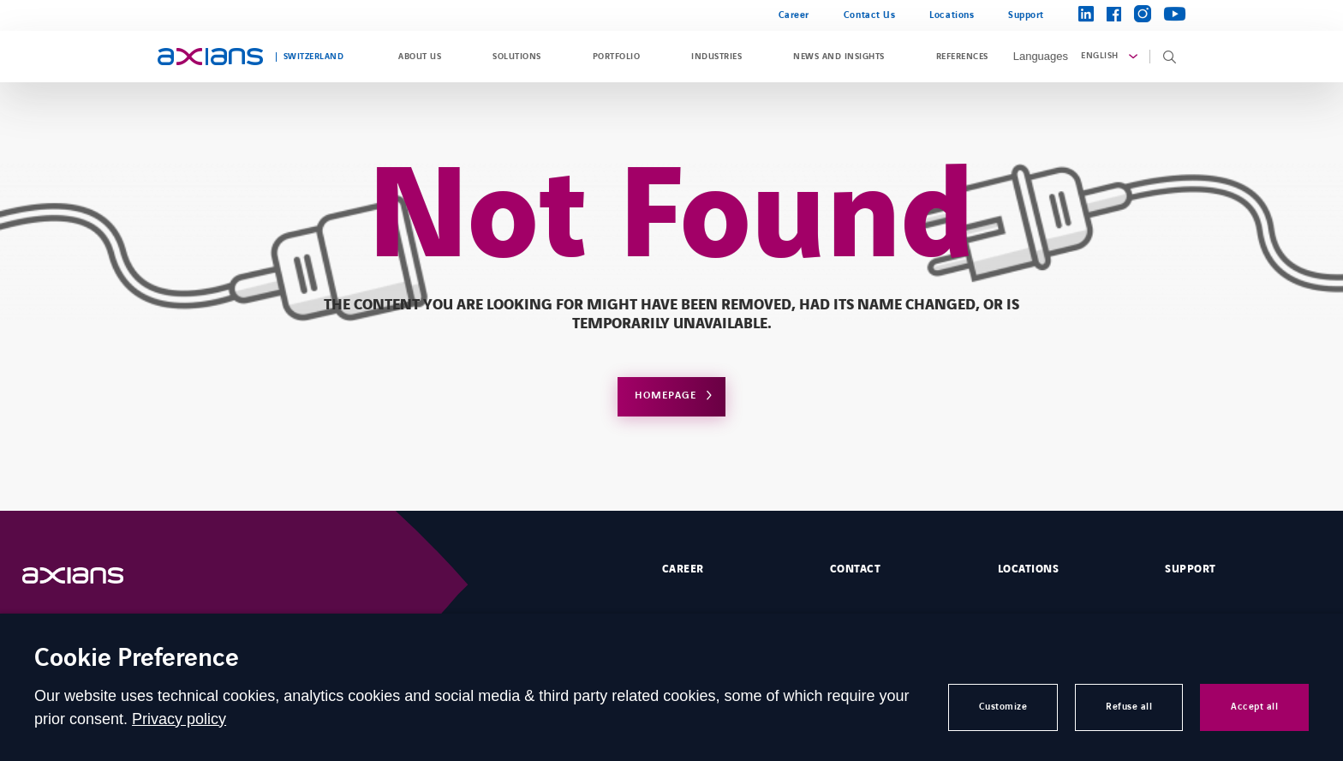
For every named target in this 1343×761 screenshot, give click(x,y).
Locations (951, 15)
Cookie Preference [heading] (136, 659)
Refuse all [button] (1129, 706)
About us (419, 57)
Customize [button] (1003, 706)
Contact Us (869, 15)
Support (1026, 15)
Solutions (516, 57)
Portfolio (616, 57)
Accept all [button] (1254, 706)
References (962, 57)
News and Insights (838, 57)
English (1099, 56)
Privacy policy (179, 719)
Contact (855, 569)
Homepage (665, 395)
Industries (716, 57)
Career (794, 15)
